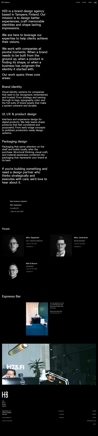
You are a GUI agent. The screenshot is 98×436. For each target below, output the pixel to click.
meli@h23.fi (29, 271)
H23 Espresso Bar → (56, 313)
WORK (94, 414)
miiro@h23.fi (14, 208)
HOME (94, 411)
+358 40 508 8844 (79, 243)
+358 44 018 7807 (17, 211)
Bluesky (62, 417)
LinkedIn (61, 414)
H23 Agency (5, 2)
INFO (94, 424)
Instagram (61, 411)
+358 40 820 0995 (31, 269)
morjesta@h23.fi (6, 417)
